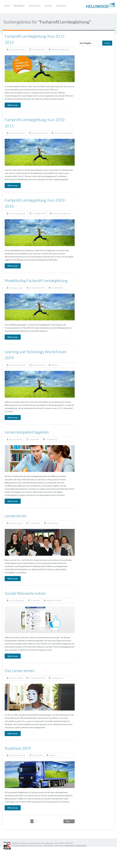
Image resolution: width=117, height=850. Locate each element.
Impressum (61, 5)
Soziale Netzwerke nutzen (25, 593)
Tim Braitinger (18, 601)
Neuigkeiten (19, 5)
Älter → (69, 821)
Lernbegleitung (63, 49)
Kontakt (48, 5)
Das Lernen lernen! (20, 670)
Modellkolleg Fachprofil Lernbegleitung (36, 280)
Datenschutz (34, 5)
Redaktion (58, 600)
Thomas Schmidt (19, 214)
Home (6, 5)
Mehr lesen (13, 105)
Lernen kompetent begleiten (27, 432)
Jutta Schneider (19, 50)
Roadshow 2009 (18, 748)
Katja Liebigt (17, 288)
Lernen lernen (15, 516)
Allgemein (54, 365)
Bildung (54, 49)
